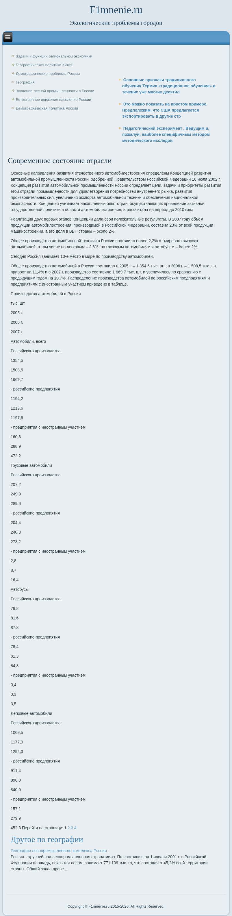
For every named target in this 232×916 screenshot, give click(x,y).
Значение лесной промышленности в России (55, 91)
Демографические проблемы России (48, 73)
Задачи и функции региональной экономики (54, 56)
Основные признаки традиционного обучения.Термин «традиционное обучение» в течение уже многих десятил (168, 85)
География (25, 82)
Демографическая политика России (47, 108)
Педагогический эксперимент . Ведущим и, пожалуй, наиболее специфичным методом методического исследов (166, 134)
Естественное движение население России (53, 99)
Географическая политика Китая (44, 65)
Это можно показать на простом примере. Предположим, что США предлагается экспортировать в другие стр (164, 110)
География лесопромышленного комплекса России (59, 850)
